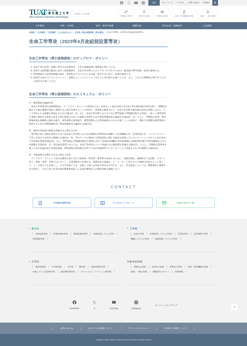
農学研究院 (40, 267)
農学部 (35, 228)
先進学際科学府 (98, 267)
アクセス (180, 2)
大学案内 (39, 25)
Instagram (143, 2)
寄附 (154, 3)
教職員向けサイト (161, 272)
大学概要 (52, 32)
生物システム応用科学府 (43, 272)
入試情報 (207, 25)
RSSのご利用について (176, 328)
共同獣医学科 (38, 239)
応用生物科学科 (60, 234)
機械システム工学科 (140, 239)
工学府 (70, 267)
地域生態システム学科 (103, 234)
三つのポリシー (65, 32)
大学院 (35, 261)
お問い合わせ (193, 2)
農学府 (82, 267)
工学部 (133, 228)
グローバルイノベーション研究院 (96, 272)
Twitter (128, 2)
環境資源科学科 (80, 234)
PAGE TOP (234, 307)
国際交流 (137, 25)
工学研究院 (56, 267)
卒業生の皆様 (162, 16)
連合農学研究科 (68, 272)
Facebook (121, 2)
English (206, 2)
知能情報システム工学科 (166, 239)
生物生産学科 (41, 234)
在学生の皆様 (144, 16)
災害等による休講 (81, 14)
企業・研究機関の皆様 (184, 16)
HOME (32, 32)
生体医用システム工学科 (161, 234)
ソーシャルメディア (167, 305)
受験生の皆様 (126, 16)
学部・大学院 (66, 25)
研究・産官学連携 (104, 25)
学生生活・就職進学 (172, 25)
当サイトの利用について (100, 328)
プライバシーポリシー (139, 328)
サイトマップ (167, 2)
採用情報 (179, 272)
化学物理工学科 (201, 234)
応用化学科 (183, 234)
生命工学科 (139, 234)
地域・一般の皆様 (207, 16)
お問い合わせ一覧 (185, 203)
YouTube (136, 2)
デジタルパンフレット (124, 203)
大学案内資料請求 (62, 203)
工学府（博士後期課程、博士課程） (90, 32)
